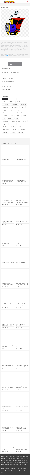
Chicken (21, 458)
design (10, 110)
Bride (13, 460)
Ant (6, 458)
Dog (27, 458)
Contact (16, 470)
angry (4, 110)
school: (3, 462)
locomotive (5, 104)
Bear (9, 458)
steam (19, 124)
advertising (5, 112)
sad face (5, 126)
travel (18, 115)
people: (3, 460)
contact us (7, 55)
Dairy (10, 464)
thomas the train (16, 121)
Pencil (27, 462)
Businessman (24, 460)
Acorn (7, 456)
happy (11, 115)
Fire (27, 456)
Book (15, 462)
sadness (5, 98)
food (4, 101)
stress (24, 121)
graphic (18, 101)
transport (18, 110)
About (2, 470)
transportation (15, 107)
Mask (7, 460)
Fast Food (21, 464)
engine (4, 124)
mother (19, 460)
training (13, 132)
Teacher (11, 462)
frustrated (12, 124)
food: (2, 464)
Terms (6, 470)
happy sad (20, 132)
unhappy (10, 118)
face (13, 112)
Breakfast (7, 464)
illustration (13, 98)
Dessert (13, 464)
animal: (3, 458)
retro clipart (14, 104)
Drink (17, 464)
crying (24, 115)
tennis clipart (20, 112)
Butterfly (14, 458)
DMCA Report (6, 68)
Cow (24, 458)
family (16, 460)
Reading (23, 462)
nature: (3, 456)
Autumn (10, 456)
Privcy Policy (11, 470)
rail (17, 118)
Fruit (25, 464)
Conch (21, 456)
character (11, 101)
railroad (20, 98)
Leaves (14, 456)
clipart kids (5, 107)
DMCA (20, 470)
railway (5, 115)
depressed (23, 104)
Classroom (19, 462)
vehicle (12, 126)
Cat (18, 458)
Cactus (17, 456)
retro (23, 107)
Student (7, 462)
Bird (11, 458)
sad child (14, 129)
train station (22, 129)
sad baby (5, 132)
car (4, 118)
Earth (24, 456)
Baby (10, 460)
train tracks (6, 129)
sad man (20, 126)
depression (5, 121)
